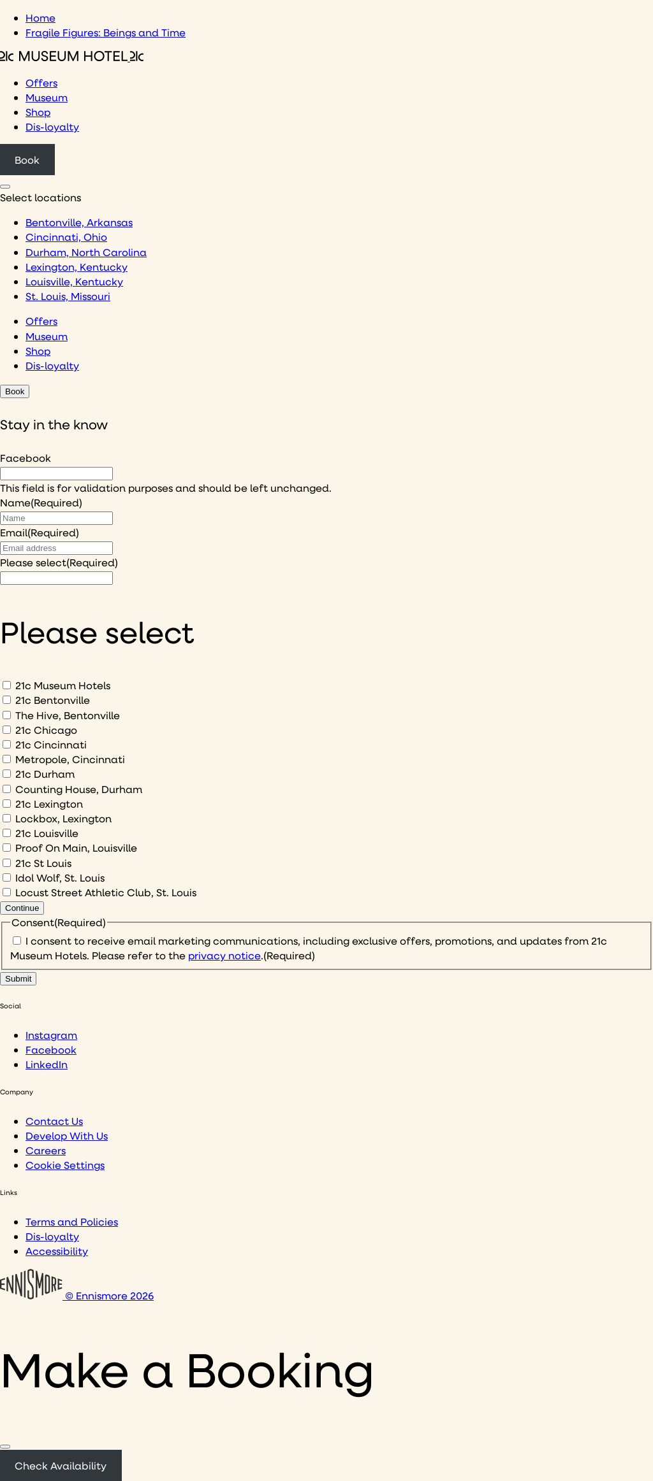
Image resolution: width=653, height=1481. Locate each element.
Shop (38, 111)
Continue (22, 908)
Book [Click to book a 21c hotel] (27, 159)
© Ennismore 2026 (77, 1295)
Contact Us (54, 1120)
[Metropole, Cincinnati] (7, 759)
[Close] (5, 1447)
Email (39, 532)
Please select (59, 562)
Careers (46, 1150)
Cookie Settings (65, 1164)
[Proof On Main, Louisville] (7, 847)
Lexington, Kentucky (77, 266)
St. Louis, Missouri (68, 296)
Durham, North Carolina (86, 252)
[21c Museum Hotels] (7, 685)
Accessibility (57, 1250)
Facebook (25, 457)
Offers (41, 82)
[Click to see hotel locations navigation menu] (5, 187)
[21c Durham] (7, 773)
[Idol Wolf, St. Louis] (7, 877)
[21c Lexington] (7, 803)
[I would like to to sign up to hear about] (56, 578)
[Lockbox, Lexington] (7, 818)
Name (41, 502)
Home (40, 17)
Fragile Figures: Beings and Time (106, 32)
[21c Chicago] (7, 730)
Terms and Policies (72, 1221)
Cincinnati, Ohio (66, 236)
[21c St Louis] (7, 863)
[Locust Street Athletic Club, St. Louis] (7, 892)
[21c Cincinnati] (7, 744)
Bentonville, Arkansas (79, 222)
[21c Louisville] (7, 833)
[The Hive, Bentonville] (7, 715)
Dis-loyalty (52, 126)
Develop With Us (67, 1135)
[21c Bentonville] (7, 700)
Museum (47, 97)
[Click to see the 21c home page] (71, 57)
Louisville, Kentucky (74, 281)
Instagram (51, 1034)
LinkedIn (47, 1064)
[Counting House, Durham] (7, 789)
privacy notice (224, 955)
